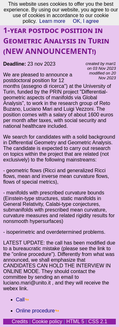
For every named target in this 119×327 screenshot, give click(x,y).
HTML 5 (75, 321)
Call (20, 299)
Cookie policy (47, 321)
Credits (20, 321)
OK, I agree (86, 21)
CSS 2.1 (97, 321)
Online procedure (35, 310)
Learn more (52, 21)
